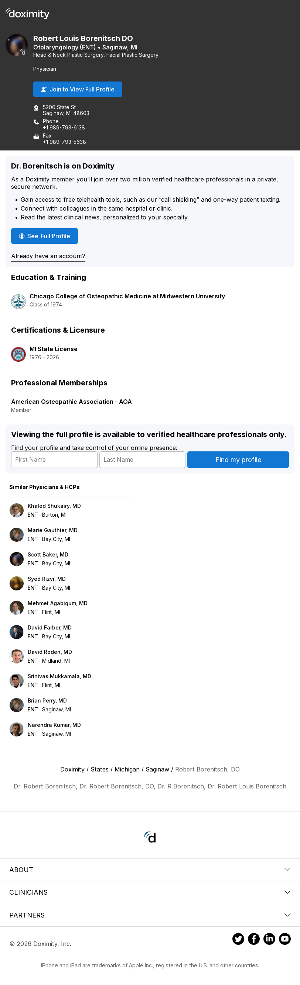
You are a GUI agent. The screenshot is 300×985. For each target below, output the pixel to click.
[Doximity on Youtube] (285, 940)
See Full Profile (48, 236)
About (150, 870)
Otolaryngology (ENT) (64, 47)
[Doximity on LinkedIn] (269, 940)
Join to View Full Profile (78, 89)
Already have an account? (48, 256)
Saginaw (114, 47)
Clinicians (150, 892)
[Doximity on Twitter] (238, 940)
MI (134, 47)
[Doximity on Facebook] (254, 940)
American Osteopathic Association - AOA (71, 401)
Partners (150, 915)
